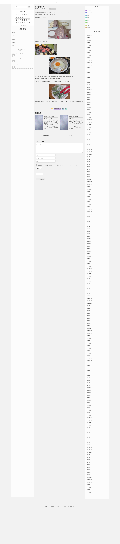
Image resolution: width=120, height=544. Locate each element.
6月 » (24, 61)
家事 (88, 56)
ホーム (55, 38)
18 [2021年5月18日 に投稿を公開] (18, 56)
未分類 (88, 63)
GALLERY (65, 38)
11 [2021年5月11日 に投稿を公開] (18, 55)
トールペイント (90, 46)
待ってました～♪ (16, 100)
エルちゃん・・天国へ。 (17, 89)
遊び (88, 53)
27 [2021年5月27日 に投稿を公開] (22, 58)
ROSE (52, 152)
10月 (13, 81)
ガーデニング (90, 48)
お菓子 (88, 58)
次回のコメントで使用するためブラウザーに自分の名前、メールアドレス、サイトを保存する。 (59, 201)
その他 (88, 61)
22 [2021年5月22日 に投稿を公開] (26, 56)
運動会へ (14, 75)
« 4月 (21, 61)
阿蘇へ (13, 78)
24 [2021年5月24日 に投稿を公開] (16, 58)
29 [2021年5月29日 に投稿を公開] (26, 58)
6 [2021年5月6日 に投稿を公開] (22, 53)
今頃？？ (14, 71)
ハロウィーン (15, 68)
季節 (88, 51)
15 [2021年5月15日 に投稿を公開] (26, 55)
